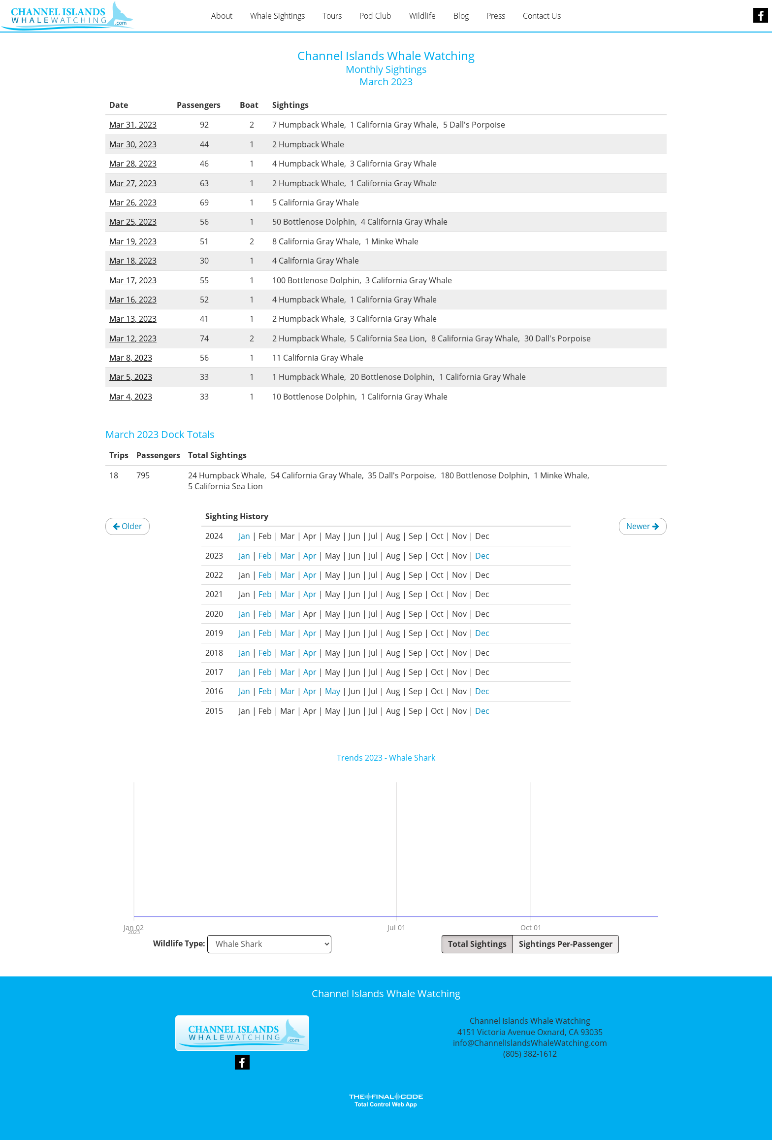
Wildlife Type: (179, 943)
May (332, 691)
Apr (310, 555)
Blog (461, 15)
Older (127, 526)
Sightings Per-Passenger (565, 944)
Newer (642, 526)
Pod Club (375, 15)
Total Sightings (477, 944)
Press (495, 15)
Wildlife (422, 15)
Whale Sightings (277, 15)
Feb (265, 555)
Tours (332, 15)
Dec (482, 555)
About (221, 15)
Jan (244, 536)
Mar (287, 555)
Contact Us (542, 15)
